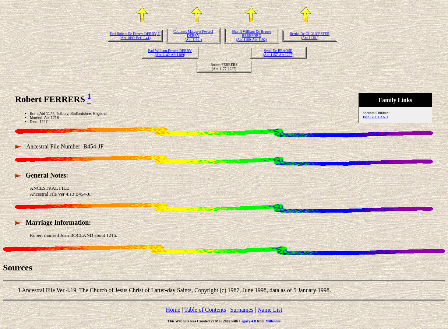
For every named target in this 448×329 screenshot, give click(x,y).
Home (173, 310)
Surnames (241, 310)
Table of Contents (205, 310)
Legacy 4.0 (247, 321)
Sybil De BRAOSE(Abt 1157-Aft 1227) (278, 53)
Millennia (273, 321)
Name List (269, 310)
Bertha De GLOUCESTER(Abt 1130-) (309, 36)
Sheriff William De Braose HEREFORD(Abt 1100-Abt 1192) (251, 35)
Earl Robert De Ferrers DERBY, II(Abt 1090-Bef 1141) (135, 36)
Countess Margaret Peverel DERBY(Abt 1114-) (193, 35)
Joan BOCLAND (375, 117)
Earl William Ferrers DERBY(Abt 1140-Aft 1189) (170, 53)
